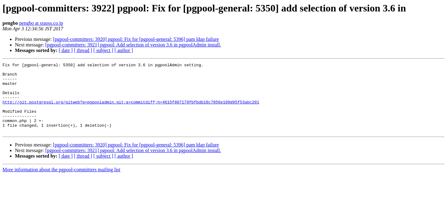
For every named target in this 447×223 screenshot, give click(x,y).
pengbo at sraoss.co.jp (41, 23)
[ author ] (124, 50)
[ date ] (66, 50)
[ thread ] (83, 50)
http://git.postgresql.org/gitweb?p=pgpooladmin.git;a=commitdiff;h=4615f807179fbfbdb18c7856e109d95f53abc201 (130, 110)
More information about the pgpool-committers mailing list (61, 183)
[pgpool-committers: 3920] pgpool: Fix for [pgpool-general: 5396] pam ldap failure (136, 39)
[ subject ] (103, 50)
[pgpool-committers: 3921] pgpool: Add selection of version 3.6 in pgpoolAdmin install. (133, 44)
